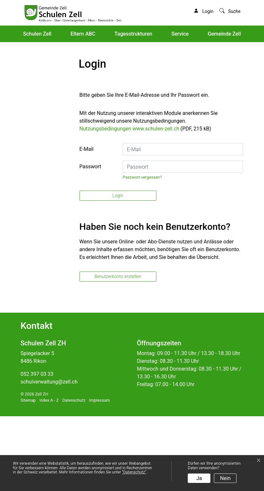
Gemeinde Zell (224, 34)
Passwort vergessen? (142, 252)
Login (117, 270)
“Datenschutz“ (134, 472)
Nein (225, 478)
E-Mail (86, 224)
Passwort (90, 241)
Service (179, 34)
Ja (199, 478)
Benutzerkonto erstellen (117, 351)
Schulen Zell (37, 34)
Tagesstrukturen (133, 34)
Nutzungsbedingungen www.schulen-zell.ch (129, 203)
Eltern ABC (82, 34)
